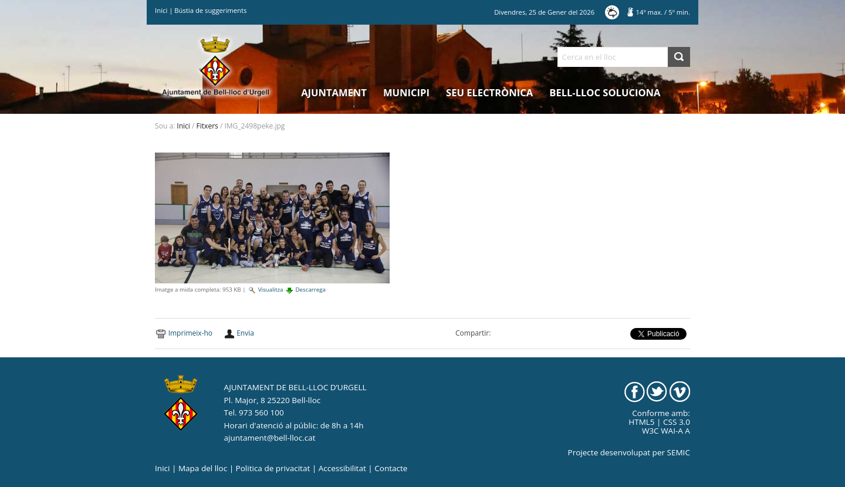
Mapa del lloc (202, 468)
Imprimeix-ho (190, 333)
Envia (245, 333)
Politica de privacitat (273, 468)
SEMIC (678, 452)
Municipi (406, 92)
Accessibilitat (342, 468)
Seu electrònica (489, 92)
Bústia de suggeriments (210, 10)
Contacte (390, 468)
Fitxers (207, 126)
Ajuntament (334, 92)
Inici (161, 10)
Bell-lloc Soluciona (604, 92)
